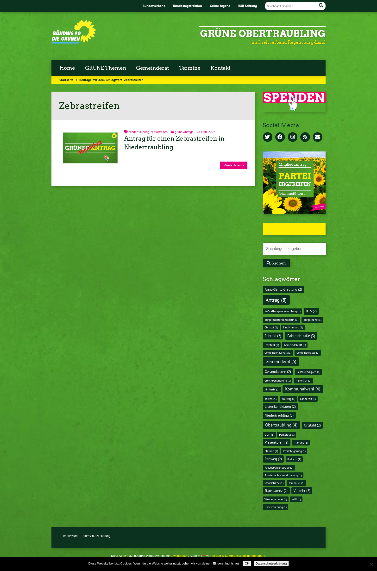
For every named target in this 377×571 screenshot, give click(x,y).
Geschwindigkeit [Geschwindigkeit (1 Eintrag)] (308, 372)
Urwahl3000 (178, 556)
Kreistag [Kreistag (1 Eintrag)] (288, 399)
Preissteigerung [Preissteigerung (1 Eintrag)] (294, 451)
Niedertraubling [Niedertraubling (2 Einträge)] (279, 415)
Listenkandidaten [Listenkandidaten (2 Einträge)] (280, 406)
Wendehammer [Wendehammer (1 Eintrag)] (275, 499)
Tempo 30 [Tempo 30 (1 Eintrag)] (296, 483)
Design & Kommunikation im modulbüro (238, 556)
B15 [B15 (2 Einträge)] (311, 311)
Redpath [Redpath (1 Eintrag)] (294, 459)
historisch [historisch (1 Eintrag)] (303, 380)
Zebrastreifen (159, 132)
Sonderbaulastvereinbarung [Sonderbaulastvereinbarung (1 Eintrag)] (283, 475)
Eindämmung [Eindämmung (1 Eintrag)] (293, 327)
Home (67, 68)
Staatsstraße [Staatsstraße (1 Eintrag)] (273, 483)
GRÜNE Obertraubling (263, 33)
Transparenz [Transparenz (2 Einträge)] (276, 490)
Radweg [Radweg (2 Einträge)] (273, 459)
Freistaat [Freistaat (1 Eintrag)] (271, 345)
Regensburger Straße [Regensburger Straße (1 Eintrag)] (278, 467)
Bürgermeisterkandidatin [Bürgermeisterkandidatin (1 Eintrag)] (281, 319)
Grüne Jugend (220, 5)
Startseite (66, 79)
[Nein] (371, 564)
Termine (190, 68)
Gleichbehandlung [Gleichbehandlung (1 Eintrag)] (277, 380)
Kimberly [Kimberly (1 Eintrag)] (271, 389)
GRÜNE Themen (105, 68)
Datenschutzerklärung (96, 536)
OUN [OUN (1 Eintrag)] (269, 434)
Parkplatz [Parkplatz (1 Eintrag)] (287, 434)
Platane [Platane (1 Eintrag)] (271, 451)
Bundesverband (154, 5)
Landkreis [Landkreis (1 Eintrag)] (308, 399)
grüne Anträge (184, 132)
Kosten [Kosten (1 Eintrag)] (270, 399)
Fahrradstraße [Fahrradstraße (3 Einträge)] (301, 335)
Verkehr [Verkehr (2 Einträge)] (302, 490)
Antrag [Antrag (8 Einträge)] (276, 299)
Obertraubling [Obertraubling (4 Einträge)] (281, 425)
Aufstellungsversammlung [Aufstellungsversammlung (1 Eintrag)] (282, 311)
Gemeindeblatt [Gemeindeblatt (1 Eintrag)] (295, 345)
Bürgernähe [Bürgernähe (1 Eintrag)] (312, 319)
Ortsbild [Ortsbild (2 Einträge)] (312, 425)
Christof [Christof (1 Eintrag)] (271, 327)
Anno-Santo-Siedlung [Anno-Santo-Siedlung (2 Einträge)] (283, 289)
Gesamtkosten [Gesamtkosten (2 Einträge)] (278, 371)
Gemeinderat (152, 68)
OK (247, 563)
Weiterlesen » (234, 165)
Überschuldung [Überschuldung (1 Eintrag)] (275, 507)
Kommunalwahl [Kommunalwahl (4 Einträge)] (302, 389)
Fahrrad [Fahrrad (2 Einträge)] (273, 335)
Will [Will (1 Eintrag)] (296, 499)
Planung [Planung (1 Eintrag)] (301, 442)
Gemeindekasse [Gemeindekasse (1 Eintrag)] (307, 352)
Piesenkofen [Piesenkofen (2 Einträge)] (276, 442)
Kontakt (221, 68)
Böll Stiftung (247, 5)
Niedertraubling (139, 132)
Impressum (70, 536)
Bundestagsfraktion (187, 5)
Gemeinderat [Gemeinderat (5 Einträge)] (280, 361)
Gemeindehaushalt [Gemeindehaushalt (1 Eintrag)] (277, 352)
